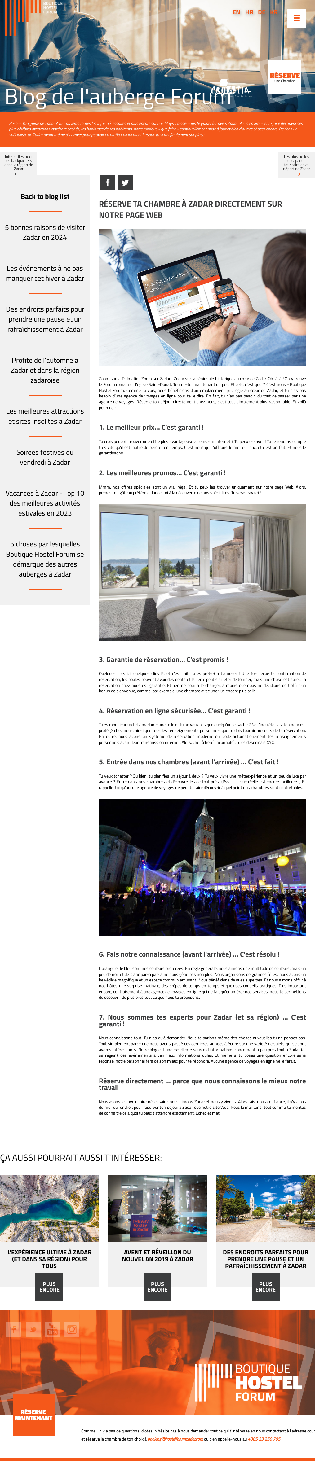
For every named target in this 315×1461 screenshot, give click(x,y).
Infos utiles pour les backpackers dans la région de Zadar (18, 162)
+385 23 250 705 (264, 1439)
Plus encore (49, 1286)
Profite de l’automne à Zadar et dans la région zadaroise (45, 370)
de (261, 12)
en (236, 12)
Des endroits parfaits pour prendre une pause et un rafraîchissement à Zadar (45, 319)
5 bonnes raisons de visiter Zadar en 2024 (45, 232)
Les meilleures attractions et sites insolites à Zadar (45, 416)
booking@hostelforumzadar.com (175, 1439)
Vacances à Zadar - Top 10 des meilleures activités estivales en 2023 (45, 503)
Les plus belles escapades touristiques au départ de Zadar (296, 162)
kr (273, 12)
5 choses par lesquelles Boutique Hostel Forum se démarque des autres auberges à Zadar (45, 558)
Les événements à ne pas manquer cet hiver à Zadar (45, 273)
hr (249, 12)
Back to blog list (45, 196)
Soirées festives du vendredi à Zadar (44, 457)
